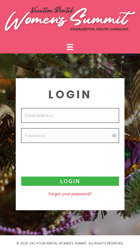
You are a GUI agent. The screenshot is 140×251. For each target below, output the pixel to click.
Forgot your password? (70, 194)
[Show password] (114, 135)
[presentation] (70, 159)
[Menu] (70, 47)
